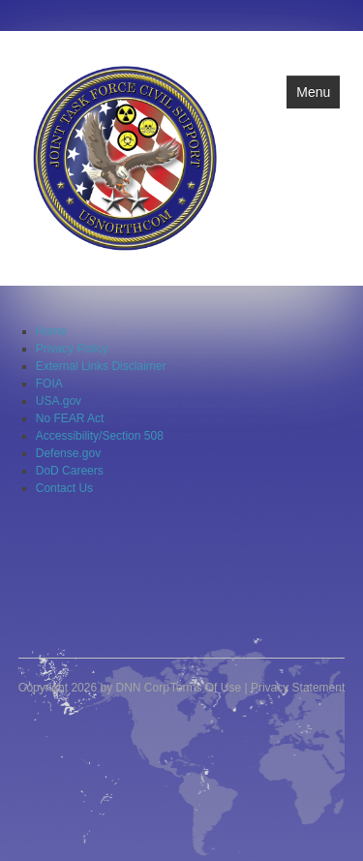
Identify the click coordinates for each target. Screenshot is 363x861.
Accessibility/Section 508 (100, 436)
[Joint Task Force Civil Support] (125, 157)
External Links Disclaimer (101, 366)
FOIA (49, 383)
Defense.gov (68, 453)
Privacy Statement (298, 687)
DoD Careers (70, 470)
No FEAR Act (70, 418)
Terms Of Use (205, 687)
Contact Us (64, 488)
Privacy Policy (72, 348)
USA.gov (58, 401)
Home (51, 331)
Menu (313, 92)
